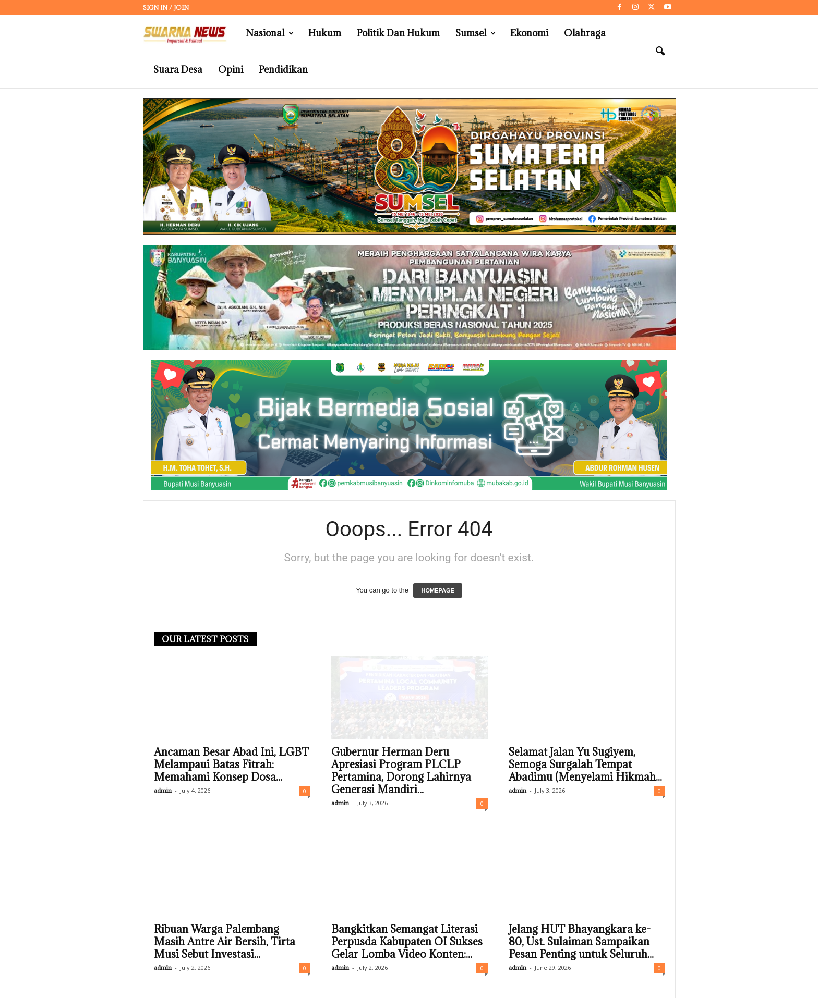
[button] (659, 51)
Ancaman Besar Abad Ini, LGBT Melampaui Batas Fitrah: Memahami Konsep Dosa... (231, 765)
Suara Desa (177, 70)
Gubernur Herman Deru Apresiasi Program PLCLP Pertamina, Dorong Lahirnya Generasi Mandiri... (401, 771)
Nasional (270, 33)
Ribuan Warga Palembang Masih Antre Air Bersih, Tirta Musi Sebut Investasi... (224, 942)
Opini (230, 70)
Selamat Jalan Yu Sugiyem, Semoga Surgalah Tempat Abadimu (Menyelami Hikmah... (585, 765)
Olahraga (585, 33)
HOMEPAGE (437, 591)
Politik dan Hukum (398, 33)
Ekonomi (529, 33)
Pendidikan (283, 70)
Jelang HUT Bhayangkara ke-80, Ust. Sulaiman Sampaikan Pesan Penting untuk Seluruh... (581, 942)
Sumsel (475, 33)
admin (163, 791)
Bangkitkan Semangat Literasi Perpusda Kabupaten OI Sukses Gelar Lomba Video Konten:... (407, 942)
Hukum (324, 33)
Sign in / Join (166, 7)
